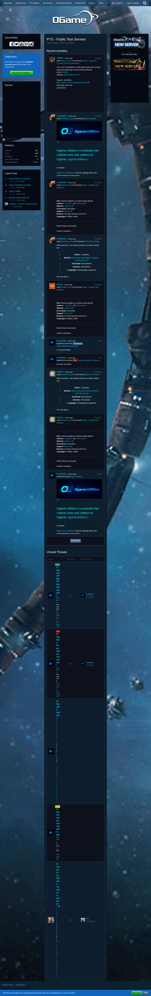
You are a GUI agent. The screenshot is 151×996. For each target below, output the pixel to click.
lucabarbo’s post (67, 119)
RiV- (10, 206)
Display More (75, 541)
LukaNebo (62, 116)
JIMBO (60, 58)
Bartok (35, 162)
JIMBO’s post (66, 185)
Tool (58, 631)
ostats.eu (67, 206)
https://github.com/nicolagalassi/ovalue (72, 83)
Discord (67, 211)
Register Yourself (21, 73)
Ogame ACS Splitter (64, 173)
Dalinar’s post (66, 61)
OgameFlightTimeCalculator (19, 179)
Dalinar (65, 72)
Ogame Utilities (15, 191)
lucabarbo (12, 181)
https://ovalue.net (70, 75)
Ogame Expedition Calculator (20, 185)
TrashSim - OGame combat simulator (23, 204)
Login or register (133, 3)
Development (58, 857)
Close (146, 993)
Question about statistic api (19, 198)
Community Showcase (57, 784)
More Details (136, 993)
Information (55, 806)
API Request (55, 564)
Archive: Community (57, 961)
